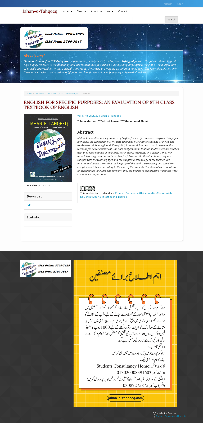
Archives (40, 93)
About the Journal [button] (102, 11)
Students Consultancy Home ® (171, 416)
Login (180, 3)
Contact (122, 11)
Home (29, 93)
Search (171, 19)
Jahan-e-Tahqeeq (40, 11)
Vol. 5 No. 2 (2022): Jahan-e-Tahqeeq (63, 93)
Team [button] (81, 11)
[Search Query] (148, 19)
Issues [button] (67, 11)
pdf (29, 205)
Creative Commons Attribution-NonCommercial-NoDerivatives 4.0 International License (126, 194)
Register (168, 3)
